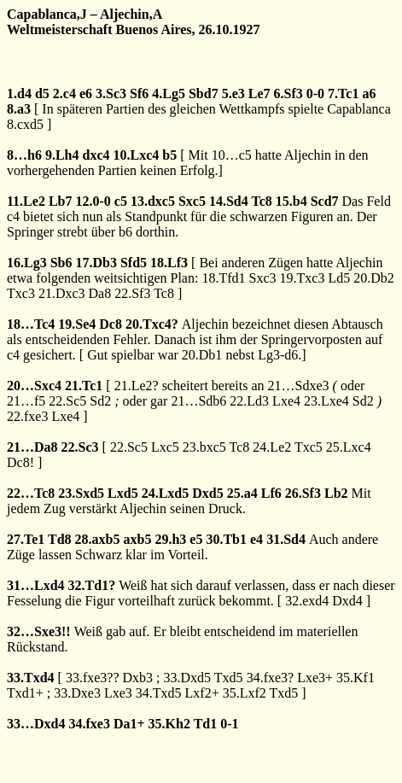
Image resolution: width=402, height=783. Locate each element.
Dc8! (20, 462)
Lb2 (336, 493)
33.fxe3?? (92, 677)
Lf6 (271, 493)
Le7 (259, 93)
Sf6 (139, 93)
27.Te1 (25, 539)
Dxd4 (347, 600)
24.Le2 (272, 447)
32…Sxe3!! (39, 631)
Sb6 (61, 262)
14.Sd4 (228, 201)
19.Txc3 (302, 278)
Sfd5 (133, 262)
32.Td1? (92, 585)
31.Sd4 (286, 539)
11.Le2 (26, 201)
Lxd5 (123, 493)
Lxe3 (118, 693)
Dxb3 (138, 677)
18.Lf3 (169, 262)
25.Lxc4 (348, 447)
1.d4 (19, 93)
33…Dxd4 (36, 723)
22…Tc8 (31, 493)
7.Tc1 (343, 93)
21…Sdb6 (198, 401)
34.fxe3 (88, 723)
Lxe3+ (315, 677)
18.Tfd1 (223, 278)
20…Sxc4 (34, 385)
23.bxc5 (204, 447)
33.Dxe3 (77, 693)
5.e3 (233, 93)
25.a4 (242, 493)
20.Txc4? (151, 324)
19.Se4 (77, 324)
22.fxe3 (27, 416)
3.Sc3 (111, 93)
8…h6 (24, 155)
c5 (120, 201)
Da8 (100, 293)
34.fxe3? (270, 677)
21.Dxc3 (61, 293)
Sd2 (100, 401)
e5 (195, 539)
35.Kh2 (169, 723)
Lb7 (61, 201)
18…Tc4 (31, 324)
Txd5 (228, 677)
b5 (169, 155)
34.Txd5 (159, 693)
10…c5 (232, 155)
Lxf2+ (202, 693)
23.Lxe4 (326, 401)
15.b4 (291, 201)
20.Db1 (202, 355)
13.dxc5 (153, 201)
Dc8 (110, 324)
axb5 (138, 539)
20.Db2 (373, 278)
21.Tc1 (83, 385)
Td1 (206, 723)
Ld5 (339, 278)
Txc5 (308, 447)
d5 (42, 93)
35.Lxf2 (244, 693)
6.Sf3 (288, 93)
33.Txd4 (31, 677)
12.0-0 (92, 201)
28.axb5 (97, 539)
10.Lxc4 (136, 155)
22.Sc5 (67, 401)
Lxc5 (165, 447)
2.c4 (64, 93)
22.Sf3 (132, 293)
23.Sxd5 (81, 493)
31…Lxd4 (36, 585)
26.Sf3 (303, 493)
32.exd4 (307, 600)
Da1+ (129, 723)
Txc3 (21, 293)
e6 (85, 93)
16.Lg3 (27, 262)
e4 (256, 539)
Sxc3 (263, 278)
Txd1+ (25, 693)
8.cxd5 (25, 124)
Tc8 (261, 201)
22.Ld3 (249, 401)
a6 (369, 93)
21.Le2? (136, 385)
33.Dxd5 (188, 677)
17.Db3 (95, 262)
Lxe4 (286, 401)
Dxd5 (207, 493)
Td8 (60, 539)
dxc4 (95, 155)
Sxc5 (192, 201)
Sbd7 (203, 93)
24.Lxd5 (165, 493)
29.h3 (170, 539)
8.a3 (19, 109)
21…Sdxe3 (298, 385)
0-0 (315, 93)
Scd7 (325, 201)
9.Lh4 (62, 155)
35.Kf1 (355, 677)
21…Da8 (32, 447)
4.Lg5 (168, 93)
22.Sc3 (80, 447)
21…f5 (26, 401)
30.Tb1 (226, 539)
